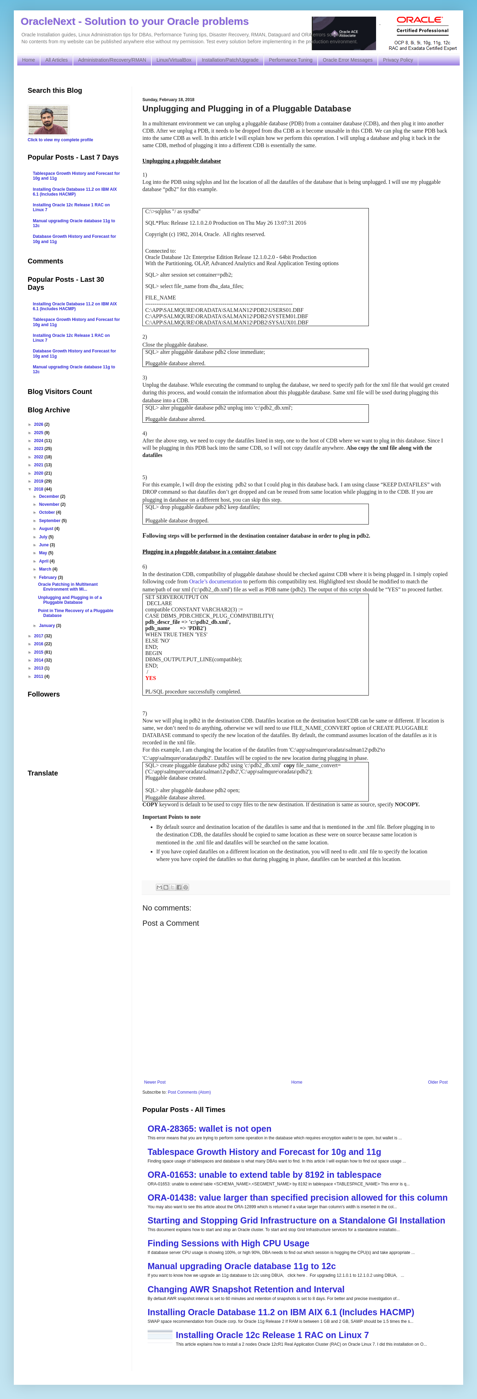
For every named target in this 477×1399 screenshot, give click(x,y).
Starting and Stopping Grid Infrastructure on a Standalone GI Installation (296, 1220)
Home (28, 60)
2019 (39, 481)
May (43, 552)
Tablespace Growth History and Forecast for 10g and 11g (264, 1152)
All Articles (56, 60)
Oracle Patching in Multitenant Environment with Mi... (68, 587)
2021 (39, 465)
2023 (39, 448)
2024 (39, 440)
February (48, 577)
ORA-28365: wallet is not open (209, 1128)
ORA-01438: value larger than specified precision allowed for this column (298, 1197)
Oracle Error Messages (348, 60)
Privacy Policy (398, 60)
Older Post (438, 1082)
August (47, 528)
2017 (39, 636)
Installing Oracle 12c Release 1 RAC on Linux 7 (272, 1335)
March (46, 569)
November (49, 504)
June (44, 544)
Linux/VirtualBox (174, 60)
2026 (39, 424)
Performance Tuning (290, 60)
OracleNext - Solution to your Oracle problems (135, 21)
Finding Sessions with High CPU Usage (228, 1243)
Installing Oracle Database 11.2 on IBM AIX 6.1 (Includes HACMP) (281, 1312)
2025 (39, 432)
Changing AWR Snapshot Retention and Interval (246, 1289)
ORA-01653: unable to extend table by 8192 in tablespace (265, 1175)
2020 (39, 473)
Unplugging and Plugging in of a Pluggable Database (70, 600)
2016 (39, 644)
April (44, 561)
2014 (39, 660)
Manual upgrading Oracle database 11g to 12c (242, 1266)
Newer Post (155, 1082)
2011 (39, 676)
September (50, 520)
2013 (39, 668)
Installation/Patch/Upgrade (230, 60)
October (47, 512)
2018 (39, 489)
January (47, 625)
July (43, 537)
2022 (39, 457)
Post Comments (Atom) (189, 1092)
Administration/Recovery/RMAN (112, 60)
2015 (39, 652)
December (49, 496)
